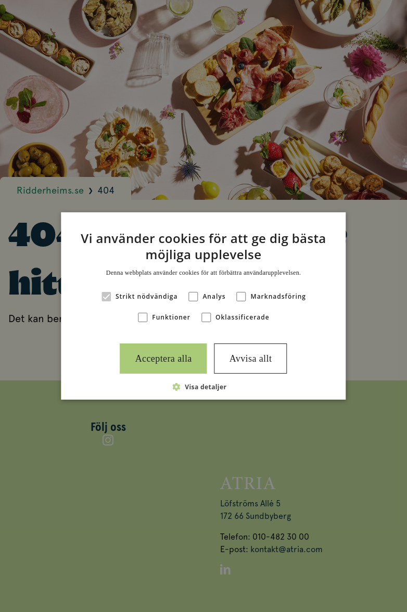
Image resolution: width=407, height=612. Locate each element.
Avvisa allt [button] (251, 358)
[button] (204, 386)
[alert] (203, 306)
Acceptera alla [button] (163, 358)
